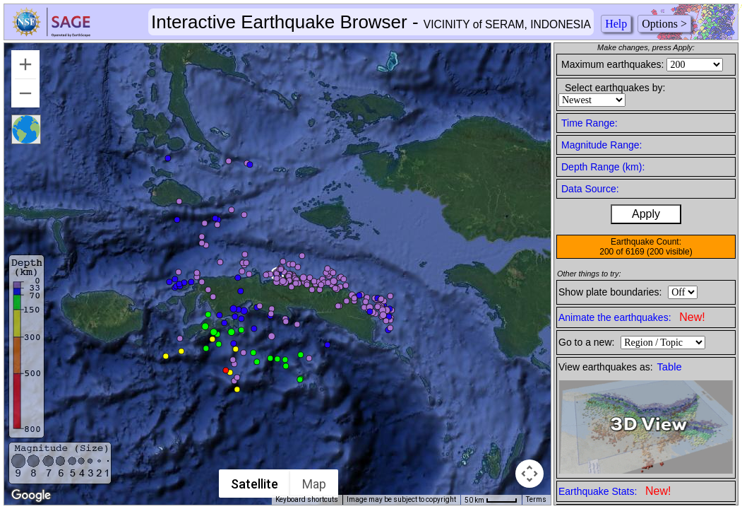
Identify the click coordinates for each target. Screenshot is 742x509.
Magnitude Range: (601, 145)
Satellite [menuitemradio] (254, 483)
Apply (646, 214)
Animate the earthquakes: (631, 317)
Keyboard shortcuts (306, 499)
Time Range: (589, 123)
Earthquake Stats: (614, 491)
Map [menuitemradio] (314, 483)
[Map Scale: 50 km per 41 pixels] (491, 500)
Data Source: (590, 188)
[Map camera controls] (529, 474)
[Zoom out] (25, 93)
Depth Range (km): (603, 166)
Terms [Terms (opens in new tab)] (536, 499)
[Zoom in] (25, 64)
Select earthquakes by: (615, 87)
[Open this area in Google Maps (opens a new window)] (31, 495)
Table (669, 367)
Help (616, 24)
